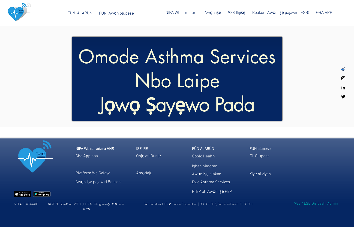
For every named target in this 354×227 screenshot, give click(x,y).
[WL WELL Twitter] (343, 96)
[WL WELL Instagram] (343, 78)
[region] (154, 175)
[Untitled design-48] (343, 69)
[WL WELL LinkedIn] (343, 87)
